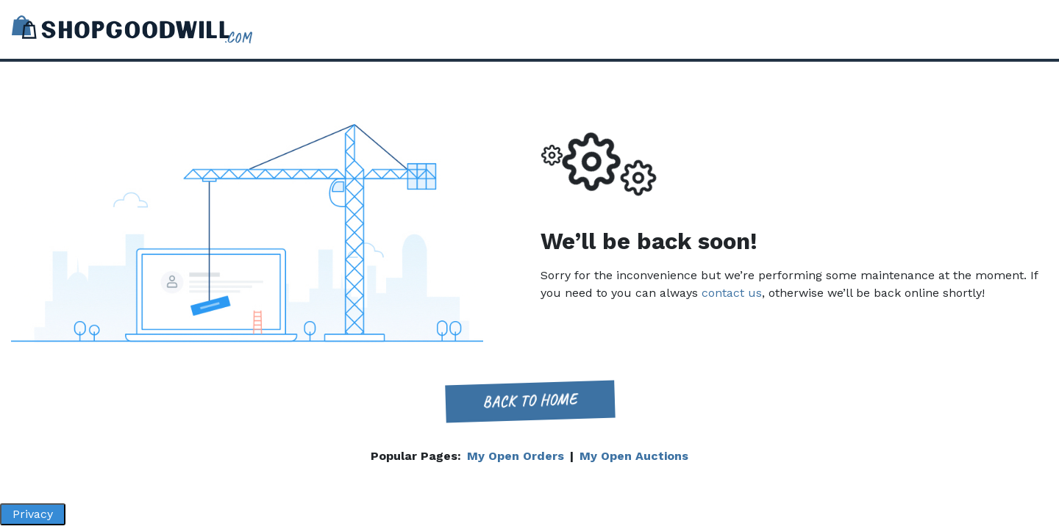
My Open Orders (515, 456)
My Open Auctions (634, 456)
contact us (732, 293)
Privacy (33, 514)
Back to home (529, 400)
